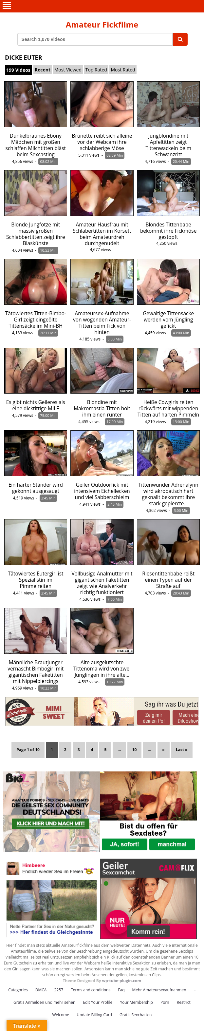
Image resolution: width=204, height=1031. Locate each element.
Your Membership (136, 1002)
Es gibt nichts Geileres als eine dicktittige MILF (35, 405)
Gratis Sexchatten (136, 1015)
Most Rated (123, 70)
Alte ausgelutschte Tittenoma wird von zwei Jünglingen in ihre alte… (102, 668)
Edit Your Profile (97, 1002)
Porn (164, 1002)
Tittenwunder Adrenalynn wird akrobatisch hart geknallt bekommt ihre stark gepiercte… (168, 494)
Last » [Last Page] (182, 749)
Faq (121, 990)
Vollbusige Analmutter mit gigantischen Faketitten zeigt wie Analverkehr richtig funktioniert (101, 583)
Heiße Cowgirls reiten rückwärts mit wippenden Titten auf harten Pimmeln (168, 408)
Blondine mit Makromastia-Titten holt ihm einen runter (102, 408)
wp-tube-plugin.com (121, 980)
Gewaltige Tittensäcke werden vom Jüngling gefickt (168, 319)
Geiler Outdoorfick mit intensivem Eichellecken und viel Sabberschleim (102, 491)
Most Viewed (68, 70)
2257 (58, 990)
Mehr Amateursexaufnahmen (159, 990)
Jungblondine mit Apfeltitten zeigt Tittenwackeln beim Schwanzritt (168, 145)
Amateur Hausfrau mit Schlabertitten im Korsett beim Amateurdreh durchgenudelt (102, 234)
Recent (42, 70)
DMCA (41, 990)
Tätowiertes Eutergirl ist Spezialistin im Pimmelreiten (36, 580)
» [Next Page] (163, 749)
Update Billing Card (94, 1015)
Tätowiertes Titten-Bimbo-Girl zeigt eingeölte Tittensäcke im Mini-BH (35, 319)
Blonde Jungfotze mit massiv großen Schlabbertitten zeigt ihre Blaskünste (35, 234)
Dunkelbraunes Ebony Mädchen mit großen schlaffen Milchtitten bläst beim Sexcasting (36, 145)
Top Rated (96, 70)
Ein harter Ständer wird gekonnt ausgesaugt (36, 488)
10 (134, 749)
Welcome (60, 1015)
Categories (18, 990)
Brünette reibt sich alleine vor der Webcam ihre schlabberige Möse (102, 142)
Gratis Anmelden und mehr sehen (44, 1002)
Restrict (184, 1002)
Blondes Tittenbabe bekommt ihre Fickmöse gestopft (168, 231)
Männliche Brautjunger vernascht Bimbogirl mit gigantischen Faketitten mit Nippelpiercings (36, 672)
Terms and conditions (90, 990)
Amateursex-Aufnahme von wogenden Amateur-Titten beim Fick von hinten (102, 323)
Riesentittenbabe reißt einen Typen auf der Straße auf (168, 580)
